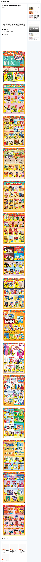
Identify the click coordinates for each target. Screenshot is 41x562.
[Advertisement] (14, 15)
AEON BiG (7, 538)
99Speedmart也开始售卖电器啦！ (36, 33)
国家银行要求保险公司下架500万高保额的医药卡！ (36, 16)
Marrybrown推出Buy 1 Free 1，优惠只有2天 (22, 551)
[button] (1, 1)
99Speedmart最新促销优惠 (5, 551)
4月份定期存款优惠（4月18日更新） (36, 38)
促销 (4, 538)
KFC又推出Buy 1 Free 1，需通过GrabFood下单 (13, 551)
